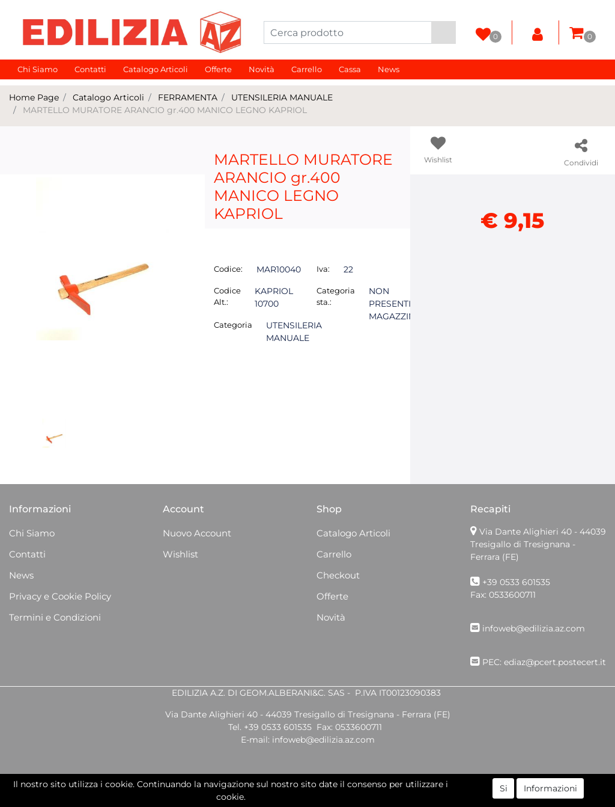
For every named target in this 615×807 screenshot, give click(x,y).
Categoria (233, 325)
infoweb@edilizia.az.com (533, 628)
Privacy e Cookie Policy (60, 596)
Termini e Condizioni (55, 617)
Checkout (338, 575)
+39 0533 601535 (516, 582)
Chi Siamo (37, 69)
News (388, 69)
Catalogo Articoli (155, 69)
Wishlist (180, 554)
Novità (261, 69)
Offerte (218, 69)
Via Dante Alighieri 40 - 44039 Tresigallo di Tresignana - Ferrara (538, 544)
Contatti (90, 69)
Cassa (350, 69)
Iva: (323, 269)
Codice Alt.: (227, 296)
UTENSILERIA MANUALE (282, 97)
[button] (443, 32)
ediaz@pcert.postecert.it (555, 662)
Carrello (306, 69)
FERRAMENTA (187, 97)
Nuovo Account (197, 533)
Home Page (34, 97)
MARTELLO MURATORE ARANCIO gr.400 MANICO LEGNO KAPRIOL (165, 110)
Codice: (228, 269)
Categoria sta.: (336, 296)
